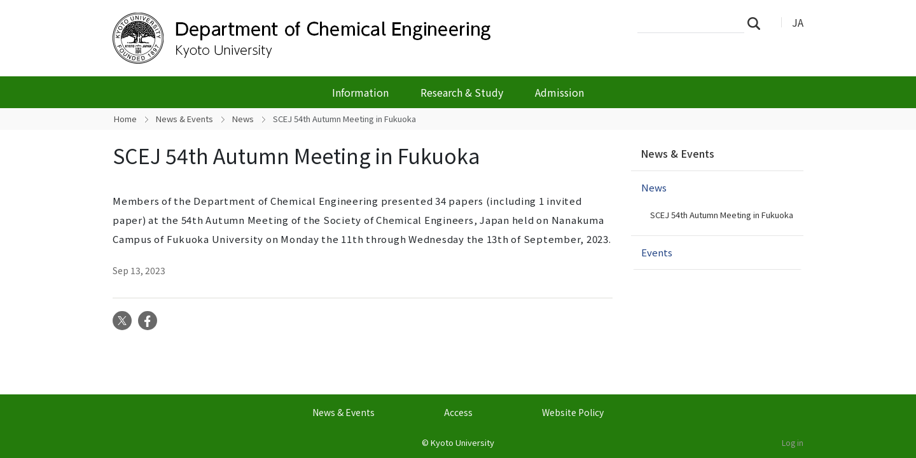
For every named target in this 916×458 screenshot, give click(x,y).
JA (797, 22)
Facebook (147, 320)
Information (360, 92)
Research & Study (461, 92)
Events (656, 252)
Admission (559, 92)
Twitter (122, 320)
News (243, 119)
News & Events (184, 119)
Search (757, 23)
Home (125, 119)
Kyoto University (462, 442)
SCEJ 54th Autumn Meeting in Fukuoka (721, 215)
